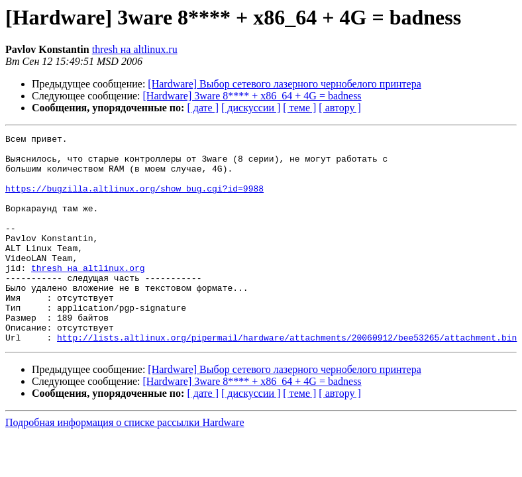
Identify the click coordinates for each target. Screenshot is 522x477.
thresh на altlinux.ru (135, 49)
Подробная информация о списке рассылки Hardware (124, 464)
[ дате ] (203, 107)
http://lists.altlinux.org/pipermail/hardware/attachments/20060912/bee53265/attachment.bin (287, 379)
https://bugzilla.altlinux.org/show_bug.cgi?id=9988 (134, 200)
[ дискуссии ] (250, 107)
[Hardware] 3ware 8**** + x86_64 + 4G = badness (252, 95)
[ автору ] (339, 107)
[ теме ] (299, 107)
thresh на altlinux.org (88, 295)
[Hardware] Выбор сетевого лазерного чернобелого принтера (284, 83)
